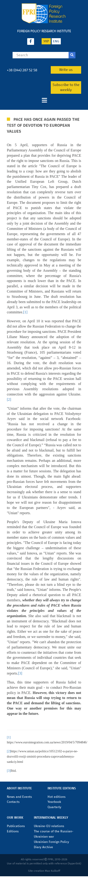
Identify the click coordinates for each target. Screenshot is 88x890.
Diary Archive (43, 847)
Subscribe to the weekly (66, 87)
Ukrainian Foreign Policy (51, 842)
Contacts (13, 802)
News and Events (19, 797)
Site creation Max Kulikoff (44, 870)
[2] (9, 399)
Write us (66, 69)
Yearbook (54, 802)
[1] (25, 312)
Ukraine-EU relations (49, 826)
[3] (20, 673)
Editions (13, 831)
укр (46, 41)
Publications (16, 826)
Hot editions (57, 797)
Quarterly (54, 807)
